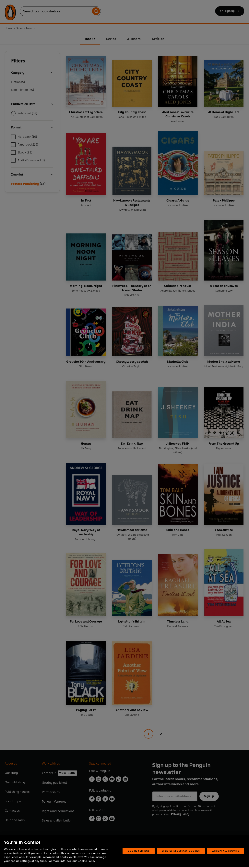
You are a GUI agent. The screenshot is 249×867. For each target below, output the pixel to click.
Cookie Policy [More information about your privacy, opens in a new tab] (86, 861)
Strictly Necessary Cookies (181, 850)
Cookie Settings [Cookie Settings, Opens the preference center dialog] (139, 850)
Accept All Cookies (225, 850)
